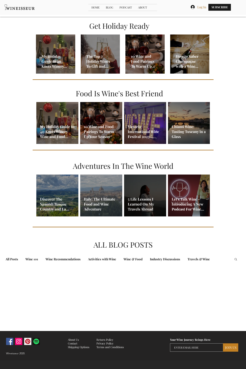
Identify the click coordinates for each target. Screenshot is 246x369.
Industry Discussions (165, 259)
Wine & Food (133, 259)
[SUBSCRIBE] (219, 7)
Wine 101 (31, 259)
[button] (236, 259)
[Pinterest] (27, 341)
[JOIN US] (230, 347)
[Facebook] (9, 341)
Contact (72, 343)
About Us (73, 340)
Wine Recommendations (63, 259)
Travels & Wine (199, 259)
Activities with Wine (102, 259)
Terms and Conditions (110, 347)
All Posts (12, 259)
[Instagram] (18, 341)
